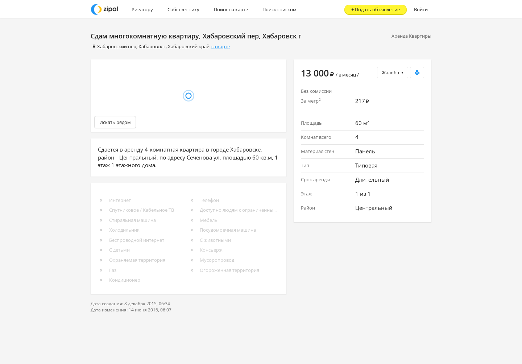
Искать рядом (115, 122)
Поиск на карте (231, 9)
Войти (421, 9)
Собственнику (183, 9)
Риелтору (142, 9)
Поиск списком (279, 9)
